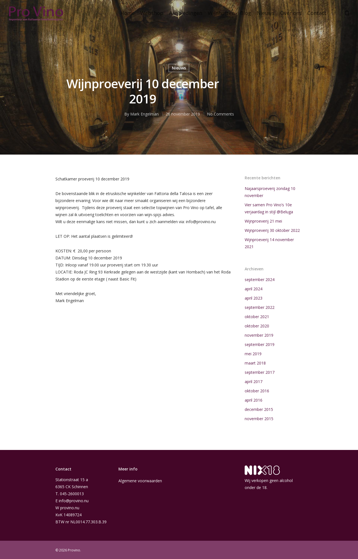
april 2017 (253, 381)
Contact (317, 12)
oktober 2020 (257, 326)
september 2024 (259, 279)
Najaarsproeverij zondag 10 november (270, 192)
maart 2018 (255, 363)
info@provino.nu (74, 500)
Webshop (151, 12)
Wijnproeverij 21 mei (263, 221)
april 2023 (253, 298)
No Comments (220, 114)
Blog (245, 12)
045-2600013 (72, 493)
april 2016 (253, 400)
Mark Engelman (144, 114)
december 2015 (259, 409)
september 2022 (259, 307)
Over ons (291, 12)
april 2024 (253, 288)
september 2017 (259, 372)
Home (127, 12)
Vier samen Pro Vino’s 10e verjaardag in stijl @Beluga (269, 208)
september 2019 (259, 344)
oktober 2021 (257, 316)
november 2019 (259, 335)
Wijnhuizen (221, 12)
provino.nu (69, 507)
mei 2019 (253, 353)
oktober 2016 (257, 390)
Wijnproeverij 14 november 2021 (269, 243)
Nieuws (265, 12)
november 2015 (259, 418)
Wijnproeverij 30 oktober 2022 (272, 230)
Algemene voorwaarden (140, 480)
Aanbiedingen (185, 12)
